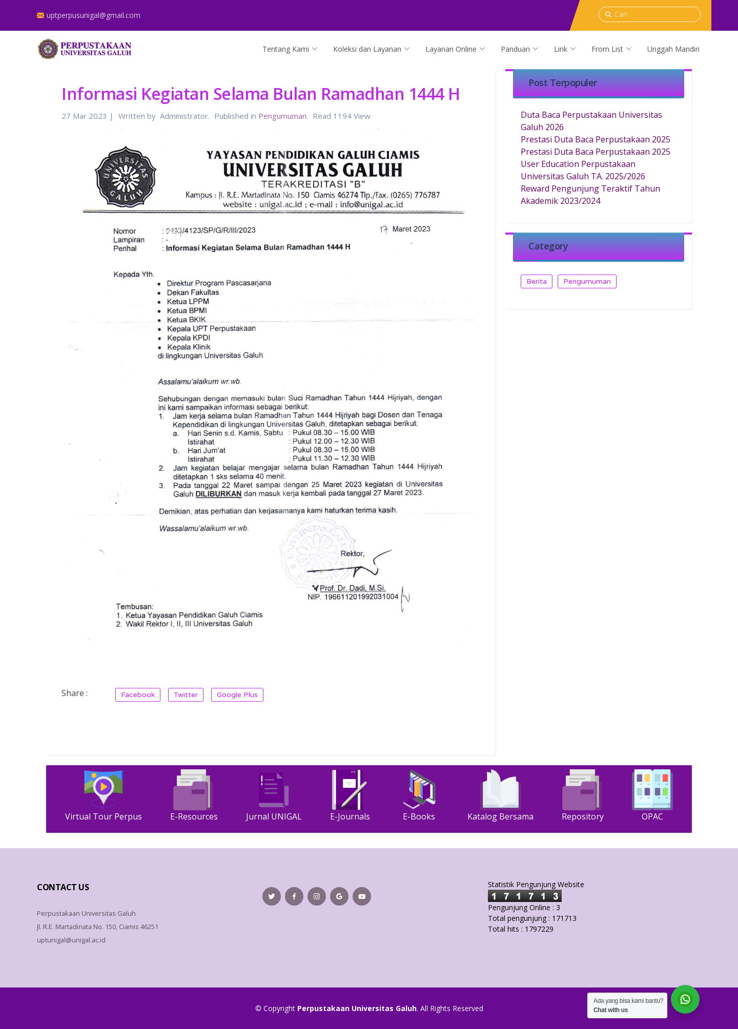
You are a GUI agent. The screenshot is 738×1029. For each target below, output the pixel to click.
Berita (536, 281)
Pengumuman (282, 116)
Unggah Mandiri (673, 49)
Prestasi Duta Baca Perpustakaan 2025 (595, 139)
